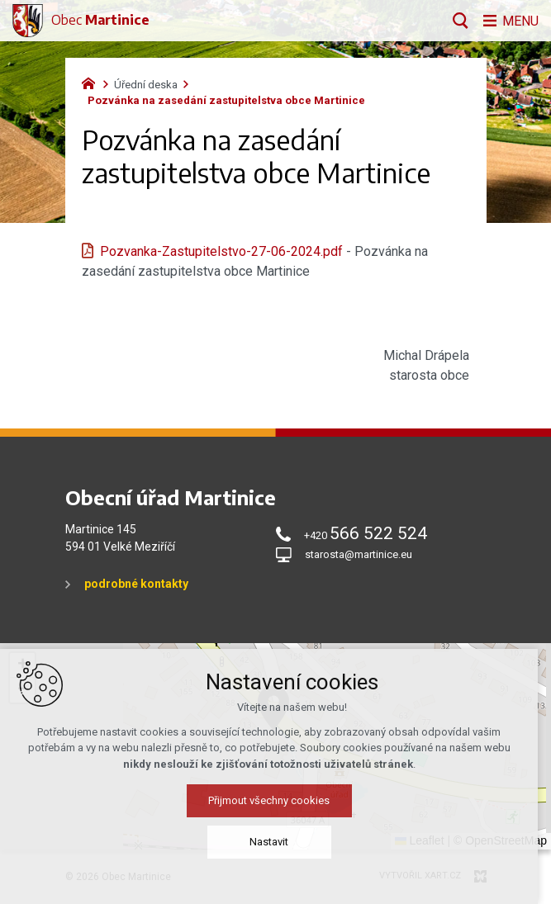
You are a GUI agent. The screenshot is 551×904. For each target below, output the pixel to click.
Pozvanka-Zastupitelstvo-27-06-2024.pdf (221, 251)
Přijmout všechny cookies (275, 800)
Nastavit (275, 841)
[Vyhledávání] (456, 20)
